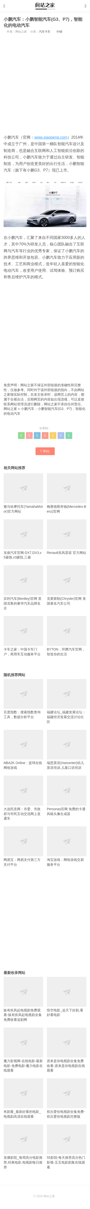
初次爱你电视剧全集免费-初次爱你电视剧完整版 (66, 1098)
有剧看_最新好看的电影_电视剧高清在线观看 (23, 1098)
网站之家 (10, 409)
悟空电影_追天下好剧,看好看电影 (66, 997)
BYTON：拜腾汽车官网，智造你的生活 (66, 636)
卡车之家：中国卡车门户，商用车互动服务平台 (23, 636)
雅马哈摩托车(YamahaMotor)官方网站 (23, 493)
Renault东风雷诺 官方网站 (66, 537)
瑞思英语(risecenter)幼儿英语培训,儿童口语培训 (66, 750)
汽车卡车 (44, 31)
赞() (45, 451)
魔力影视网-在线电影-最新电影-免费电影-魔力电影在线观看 (23, 1050)
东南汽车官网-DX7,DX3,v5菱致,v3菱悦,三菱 (23, 539)
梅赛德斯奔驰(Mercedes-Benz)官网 (66, 493)
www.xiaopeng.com (50, 137)
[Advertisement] (45, 83)
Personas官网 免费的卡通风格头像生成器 (66, 796)
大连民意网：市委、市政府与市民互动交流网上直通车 (23, 798)
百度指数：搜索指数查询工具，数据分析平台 (23, 699)
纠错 (59, 31)
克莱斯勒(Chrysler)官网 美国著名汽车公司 (66, 585)
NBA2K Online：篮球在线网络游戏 (23, 750)
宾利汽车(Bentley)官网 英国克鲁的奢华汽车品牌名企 (23, 587)
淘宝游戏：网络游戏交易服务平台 (66, 846)
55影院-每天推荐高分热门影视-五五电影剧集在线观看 (66, 1146)
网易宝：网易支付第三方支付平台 (23, 846)
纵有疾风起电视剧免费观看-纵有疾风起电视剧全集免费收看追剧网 (23, 999)
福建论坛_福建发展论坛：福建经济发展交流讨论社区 (66, 701)
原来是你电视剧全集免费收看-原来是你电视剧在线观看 (66, 1050)
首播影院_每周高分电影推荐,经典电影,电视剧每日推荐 (23, 1146)
